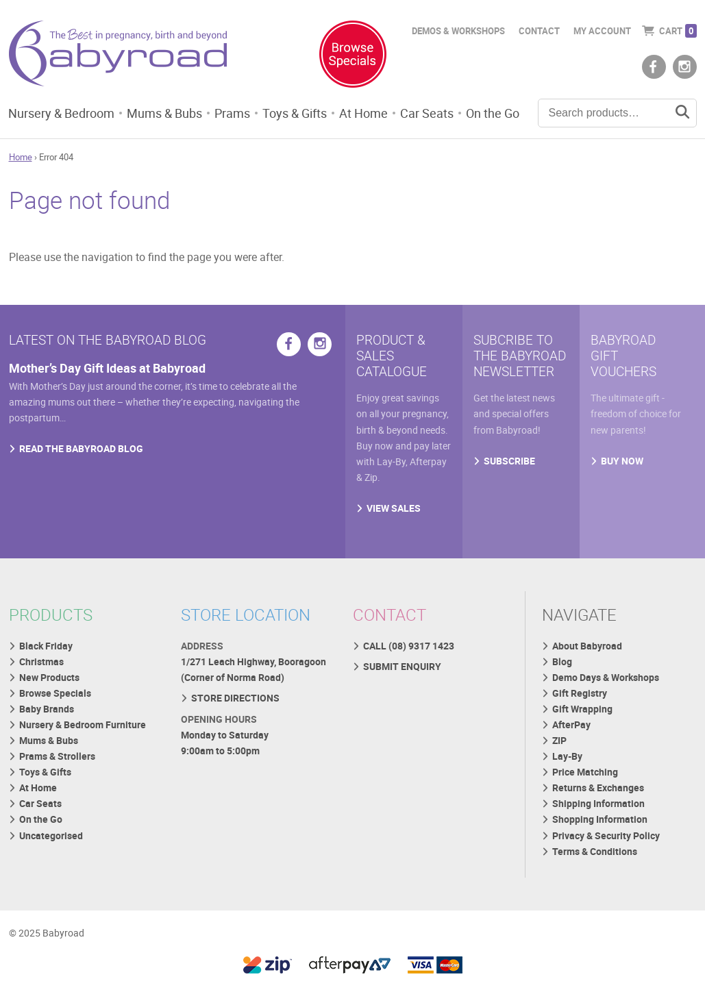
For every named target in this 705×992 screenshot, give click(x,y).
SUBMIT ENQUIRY (402, 666)
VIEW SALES (394, 507)
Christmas (41, 661)
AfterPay (571, 724)
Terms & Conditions (594, 851)
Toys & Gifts (294, 113)
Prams (232, 113)
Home (20, 157)
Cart (678, 31)
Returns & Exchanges (598, 787)
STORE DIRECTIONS (235, 697)
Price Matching (585, 771)
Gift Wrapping (582, 708)
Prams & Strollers (57, 755)
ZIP (559, 740)
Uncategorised (51, 835)
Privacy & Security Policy (606, 835)
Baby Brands (46, 708)
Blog (562, 661)
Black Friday (46, 645)
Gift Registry (579, 692)
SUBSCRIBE (509, 460)
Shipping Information (598, 803)
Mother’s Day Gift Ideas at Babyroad (107, 368)
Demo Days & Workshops (605, 677)
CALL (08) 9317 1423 (408, 645)
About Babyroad (587, 645)
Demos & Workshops (458, 31)
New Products (49, 677)
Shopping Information (599, 819)
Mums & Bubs (164, 113)
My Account (602, 31)
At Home (363, 113)
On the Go (492, 113)
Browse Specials (55, 692)
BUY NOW (622, 460)
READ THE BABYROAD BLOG (81, 448)
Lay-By (567, 755)
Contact (539, 31)
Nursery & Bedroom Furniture (82, 724)
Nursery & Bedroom (61, 113)
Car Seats (427, 113)
